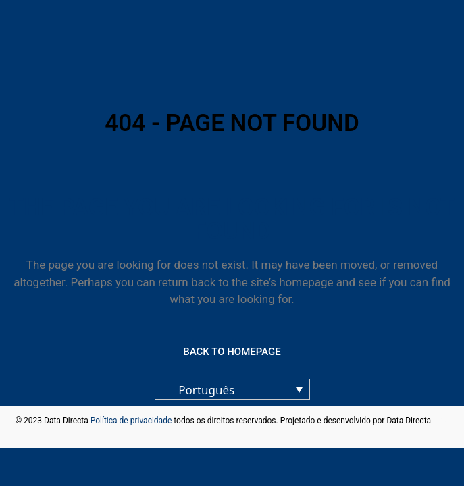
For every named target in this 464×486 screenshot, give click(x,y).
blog (440, 420)
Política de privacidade (131, 420)
